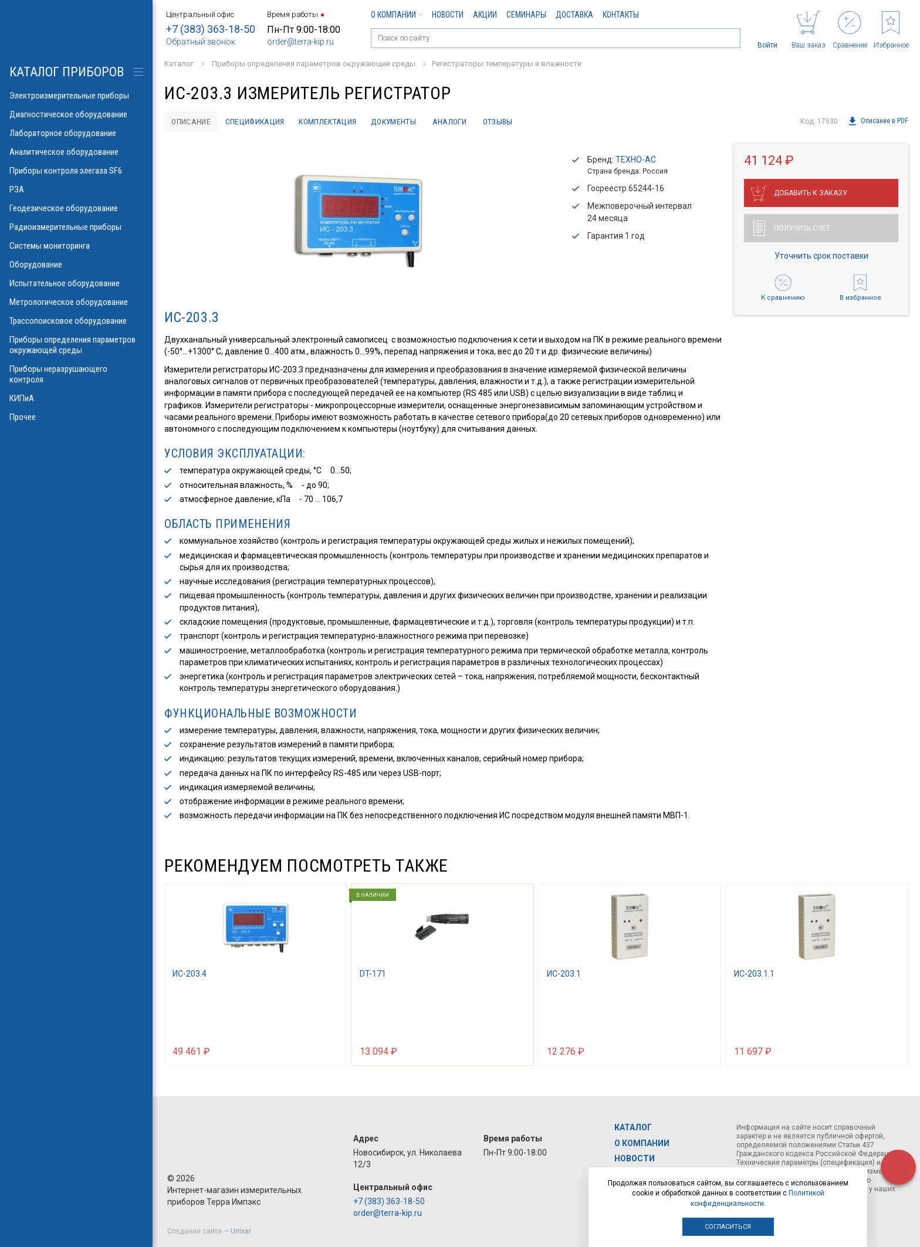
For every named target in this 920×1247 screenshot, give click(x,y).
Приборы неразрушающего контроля (76, 374)
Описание (191, 121)
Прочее (76, 417)
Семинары (526, 14)
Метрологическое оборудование (76, 302)
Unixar (241, 1231)
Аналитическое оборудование (76, 152)
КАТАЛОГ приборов (66, 72)
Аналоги (455, 121)
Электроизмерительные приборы (76, 95)
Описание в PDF (878, 121)
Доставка (574, 14)
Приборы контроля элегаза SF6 (76, 170)
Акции (485, 14)
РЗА (76, 189)
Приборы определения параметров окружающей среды (76, 344)
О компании (396, 14)
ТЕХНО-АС (635, 160)
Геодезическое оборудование (76, 208)
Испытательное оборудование (76, 283)
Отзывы (504, 121)
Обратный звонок (200, 41)
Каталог (633, 1127)
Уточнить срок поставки (821, 256)
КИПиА (76, 398)
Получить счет (791, 228)
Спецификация (256, 121)
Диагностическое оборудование (76, 114)
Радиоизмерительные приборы (76, 227)
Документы (398, 121)
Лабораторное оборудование (76, 133)
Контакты (621, 14)
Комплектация (331, 121)
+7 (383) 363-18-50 (210, 29)
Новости (448, 14)
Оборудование (76, 264)
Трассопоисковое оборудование (76, 321)
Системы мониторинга (76, 245)
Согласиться (728, 1227)
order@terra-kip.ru (300, 41)
